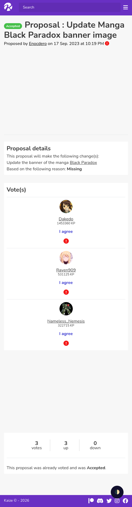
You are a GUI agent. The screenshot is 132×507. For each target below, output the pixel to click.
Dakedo (66, 219)
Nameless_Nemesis (66, 321)
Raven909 (66, 270)
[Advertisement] (66, 90)
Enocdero (38, 44)
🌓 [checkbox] (117, 492)
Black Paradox (83, 163)
